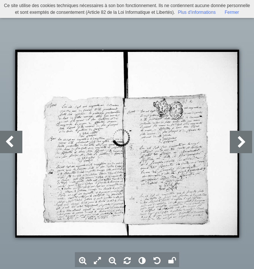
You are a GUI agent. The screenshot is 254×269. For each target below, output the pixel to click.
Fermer (232, 12)
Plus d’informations (197, 12)
